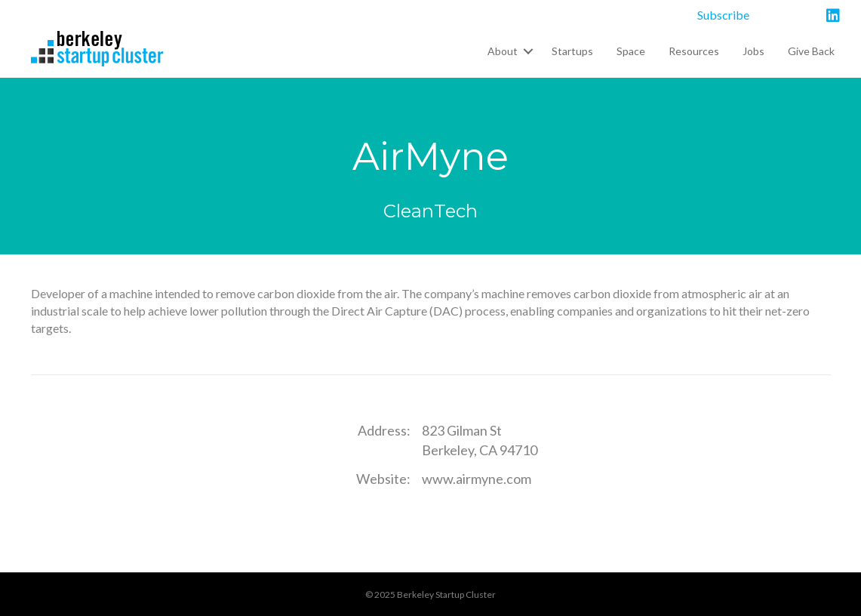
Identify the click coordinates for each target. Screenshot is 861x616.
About (502, 51)
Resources (694, 51)
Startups (572, 51)
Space (631, 51)
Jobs (753, 51)
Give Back (811, 51)
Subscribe (723, 15)
